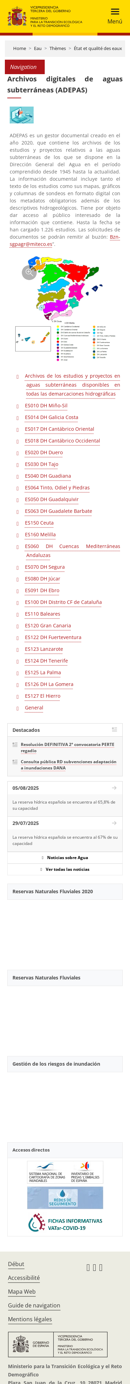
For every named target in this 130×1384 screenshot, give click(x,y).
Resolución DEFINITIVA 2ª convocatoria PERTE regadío (67, 747)
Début (16, 1264)
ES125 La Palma (43, 672)
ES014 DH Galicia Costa (51, 417)
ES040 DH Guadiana (48, 475)
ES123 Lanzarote (44, 649)
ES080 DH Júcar (42, 578)
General (34, 707)
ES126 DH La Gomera (49, 684)
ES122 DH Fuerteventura (53, 637)
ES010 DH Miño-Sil (46, 405)
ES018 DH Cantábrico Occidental (62, 440)
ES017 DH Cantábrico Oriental (59, 429)
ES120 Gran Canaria (48, 625)
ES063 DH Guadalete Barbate (58, 511)
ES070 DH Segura (45, 567)
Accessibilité (24, 1278)
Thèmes (58, 48)
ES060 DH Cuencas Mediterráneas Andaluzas (72, 550)
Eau (38, 48)
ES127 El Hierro (42, 696)
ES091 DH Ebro (42, 590)
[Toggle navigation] (113, 16)
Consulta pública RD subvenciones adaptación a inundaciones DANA (68, 765)
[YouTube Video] (65, 932)
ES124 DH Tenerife (46, 660)
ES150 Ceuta (39, 522)
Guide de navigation (34, 1305)
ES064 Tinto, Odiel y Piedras (57, 487)
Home (19, 48)
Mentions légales (30, 1319)
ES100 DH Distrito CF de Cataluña (63, 602)
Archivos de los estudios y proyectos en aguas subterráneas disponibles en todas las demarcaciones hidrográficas (72, 384)
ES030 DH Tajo (41, 464)
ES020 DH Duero (44, 452)
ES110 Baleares (42, 613)
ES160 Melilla (40, 534)
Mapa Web (22, 1291)
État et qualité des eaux (98, 48)
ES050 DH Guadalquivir (52, 499)
